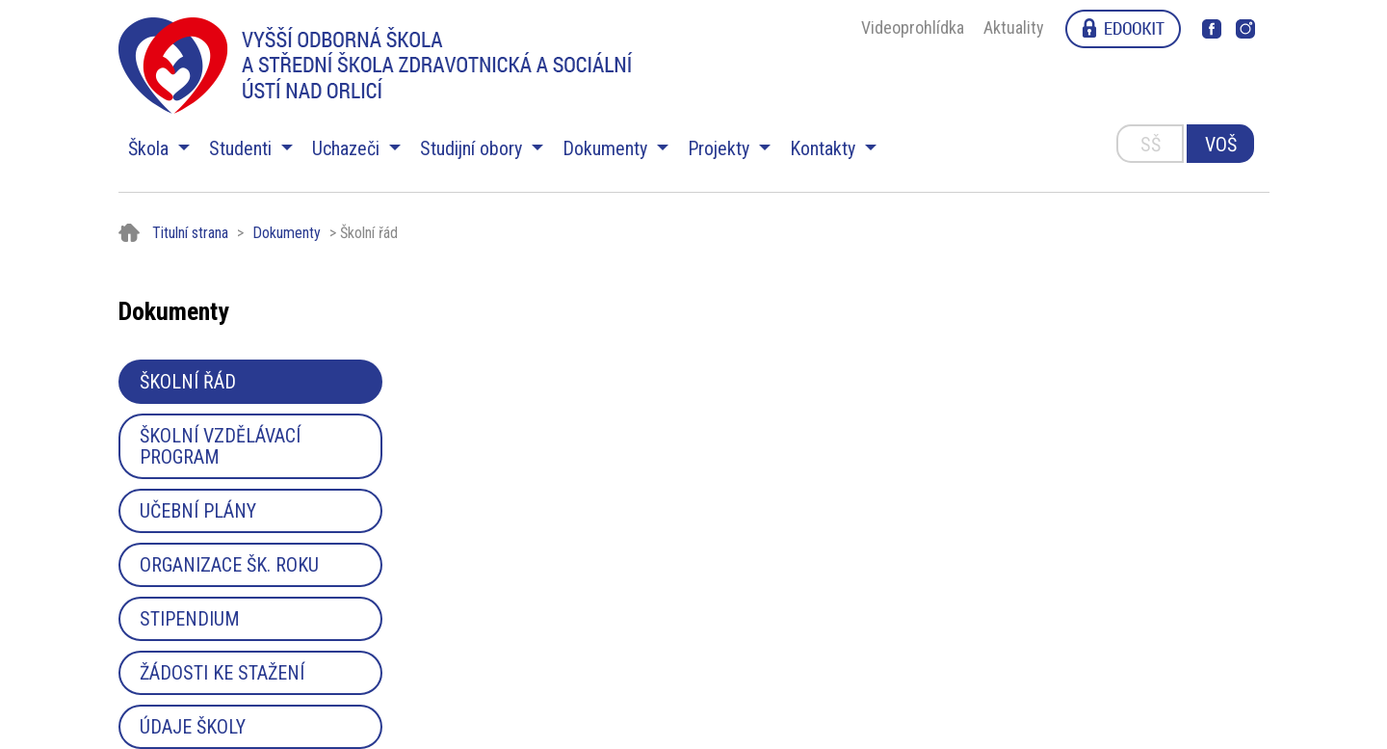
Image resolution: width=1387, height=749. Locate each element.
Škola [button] (150, 148)
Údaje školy (193, 726)
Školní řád (188, 381)
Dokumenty (286, 233)
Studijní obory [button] (473, 148)
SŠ (1150, 144)
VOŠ (1221, 144)
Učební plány (198, 510)
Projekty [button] (721, 148)
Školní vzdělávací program (220, 446)
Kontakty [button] (825, 148)
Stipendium (190, 618)
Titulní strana (190, 233)
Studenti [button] (242, 148)
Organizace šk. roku (229, 564)
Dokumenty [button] (607, 148)
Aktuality (1013, 27)
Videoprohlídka (912, 27)
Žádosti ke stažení (222, 672)
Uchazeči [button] (348, 148)
